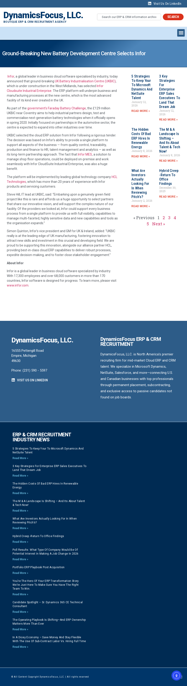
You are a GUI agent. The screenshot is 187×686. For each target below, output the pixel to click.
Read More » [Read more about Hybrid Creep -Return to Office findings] (168, 196)
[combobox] (129, 17)
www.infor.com (17, 285)
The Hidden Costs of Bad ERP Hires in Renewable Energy (141, 138)
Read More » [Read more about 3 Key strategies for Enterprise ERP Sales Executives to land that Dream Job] (168, 119)
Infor (11, 76)
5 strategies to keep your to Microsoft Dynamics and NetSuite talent (141, 87)
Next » (158, 223)
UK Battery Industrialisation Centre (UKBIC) (85, 81)
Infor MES (85, 154)
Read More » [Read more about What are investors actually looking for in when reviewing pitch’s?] (140, 206)
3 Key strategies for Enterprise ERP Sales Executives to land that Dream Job (169, 91)
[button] (181, 33)
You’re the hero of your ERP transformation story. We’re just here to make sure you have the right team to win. (46, 584)
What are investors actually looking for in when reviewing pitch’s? (140, 183)
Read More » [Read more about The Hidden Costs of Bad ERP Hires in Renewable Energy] (140, 156)
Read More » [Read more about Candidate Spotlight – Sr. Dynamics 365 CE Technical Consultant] (20, 611)
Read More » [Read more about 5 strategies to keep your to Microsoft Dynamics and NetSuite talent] (140, 111)
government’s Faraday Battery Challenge (56, 108)
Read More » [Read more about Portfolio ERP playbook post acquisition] (20, 573)
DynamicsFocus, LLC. (43, 15)
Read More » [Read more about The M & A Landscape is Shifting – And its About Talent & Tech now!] (168, 160)
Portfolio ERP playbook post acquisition (39, 567)
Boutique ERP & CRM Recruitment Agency (34, 21)
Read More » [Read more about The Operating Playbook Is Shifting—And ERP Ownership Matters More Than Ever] (20, 629)
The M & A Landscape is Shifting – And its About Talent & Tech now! (169, 140)
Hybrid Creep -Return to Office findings (38, 536)
